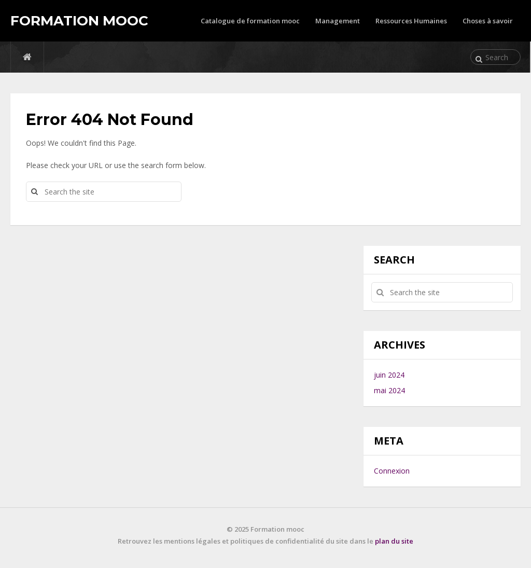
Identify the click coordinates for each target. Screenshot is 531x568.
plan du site (394, 541)
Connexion (392, 471)
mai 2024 (389, 390)
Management (337, 20)
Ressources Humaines (411, 20)
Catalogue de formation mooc (250, 20)
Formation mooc (79, 20)
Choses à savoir (488, 20)
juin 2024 (389, 375)
